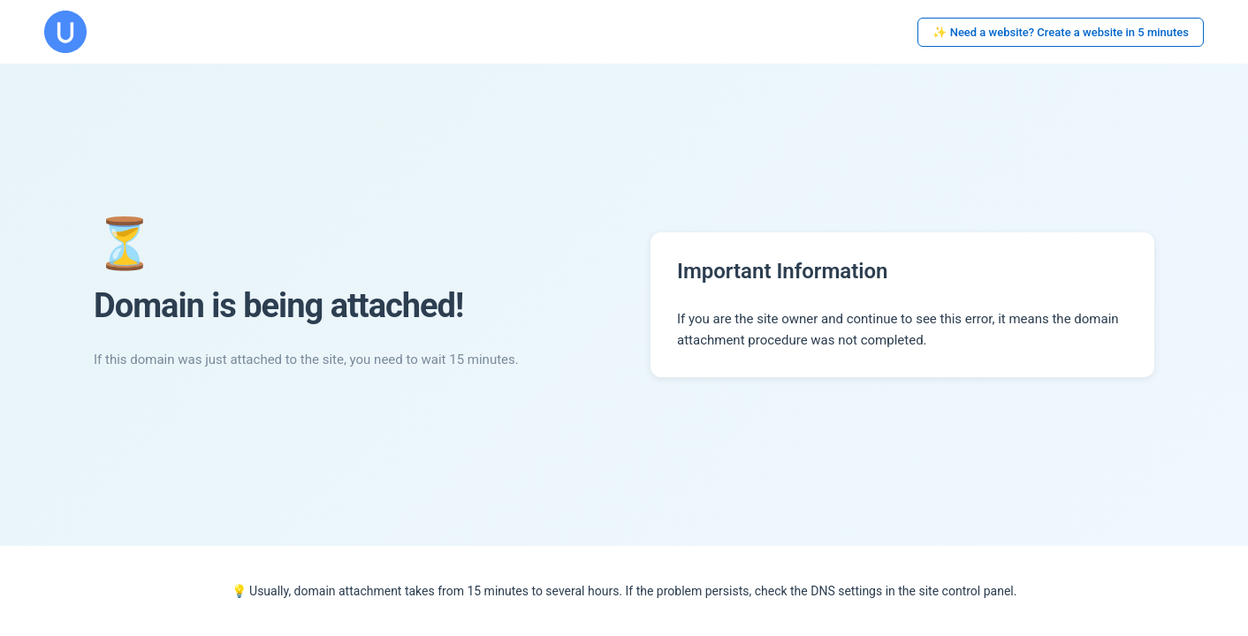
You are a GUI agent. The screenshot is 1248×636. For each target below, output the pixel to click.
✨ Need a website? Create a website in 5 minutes (1060, 32)
